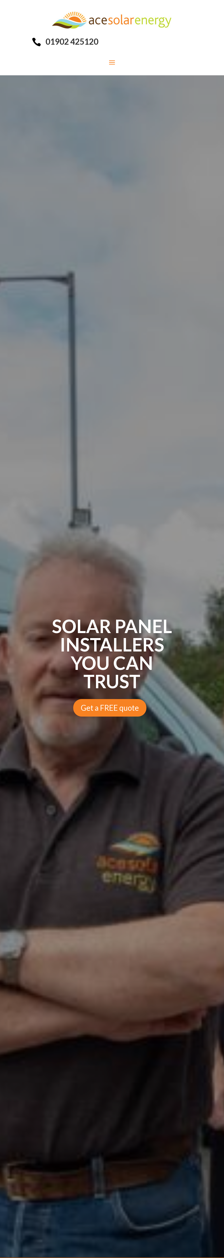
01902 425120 (72, 41)
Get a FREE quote (110, 707)
